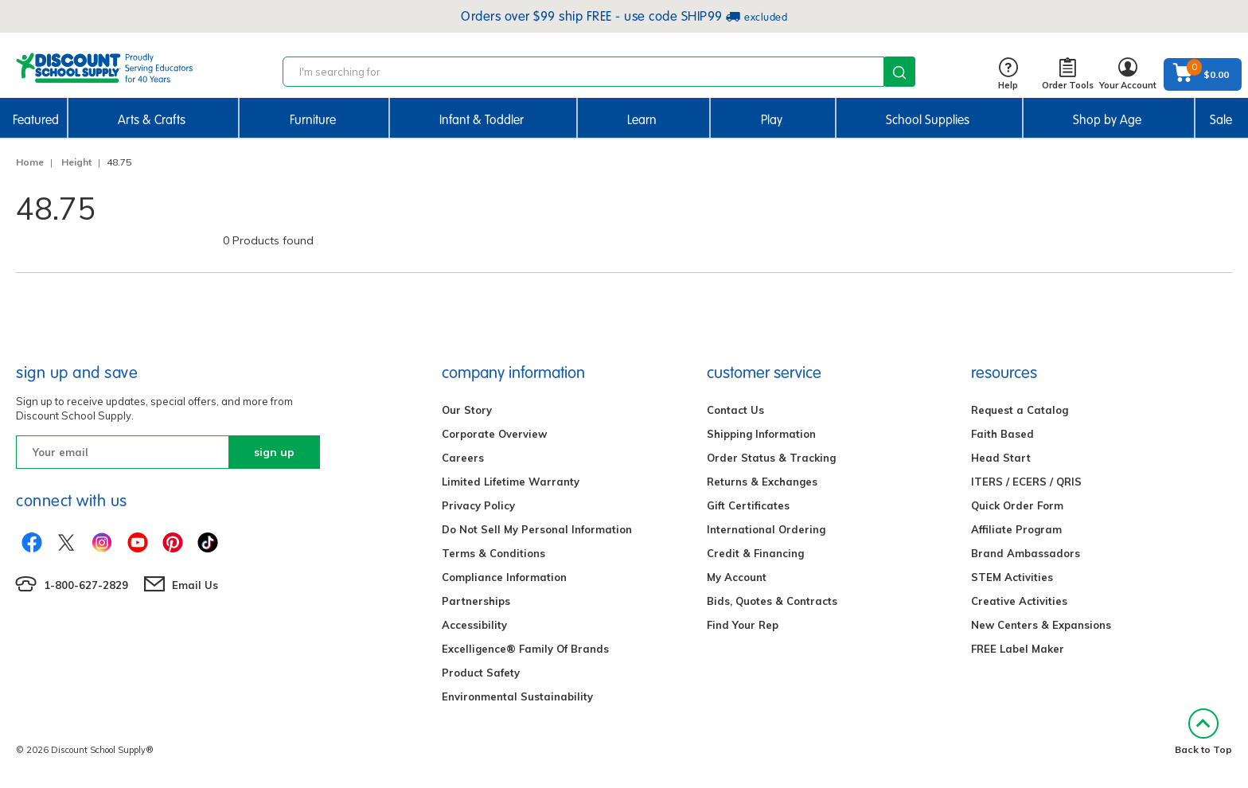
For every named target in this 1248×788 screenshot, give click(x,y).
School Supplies (927, 119)
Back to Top (1203, 731)
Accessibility (474, 624)
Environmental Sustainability (517, 696)
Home (30, 162)
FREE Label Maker (1017, 648)
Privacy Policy (478, 505)
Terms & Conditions (493, 553)
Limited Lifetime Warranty (510, 481)
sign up (274, 452)
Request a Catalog (1019, 410)
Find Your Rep (742, 624)
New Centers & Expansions (1041, 624)
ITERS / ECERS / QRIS (1026, 481)
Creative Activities (1019, 601)
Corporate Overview (494, 433)
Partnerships (476, 601)
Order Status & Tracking (771, 457)
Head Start (1001, 457)
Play (771, 119)
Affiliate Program (1016, 529)
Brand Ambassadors (1025, 553)
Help (1008, 74)
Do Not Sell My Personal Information (537, 529)
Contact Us (735, 410)
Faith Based (1002, 433)
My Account (736, 577)
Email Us (195, 585)
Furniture (313, 119)
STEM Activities (1012, 577)
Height (76, 162)
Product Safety (481, 672)
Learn (642, 119)
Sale (1221, 119)
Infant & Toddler (481, 119)
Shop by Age (1107, 119)
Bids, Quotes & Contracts (772, 601)
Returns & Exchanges (762, 481)
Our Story (467, 410)
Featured (36, 119)
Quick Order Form (1017, 505)
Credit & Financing (755, 553)
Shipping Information (761, 433)
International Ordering (766, 529)
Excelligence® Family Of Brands (525, 648)
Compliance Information (504, 577)
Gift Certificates (748, 505)
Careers (463, 457)
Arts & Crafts (151, 119)
